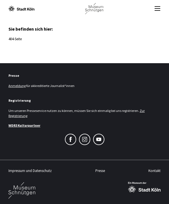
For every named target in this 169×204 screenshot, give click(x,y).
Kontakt (154, 170)
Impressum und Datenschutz (30, 170)
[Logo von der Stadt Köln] (21, 8)
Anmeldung (17, 86)
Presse (100, 170)
